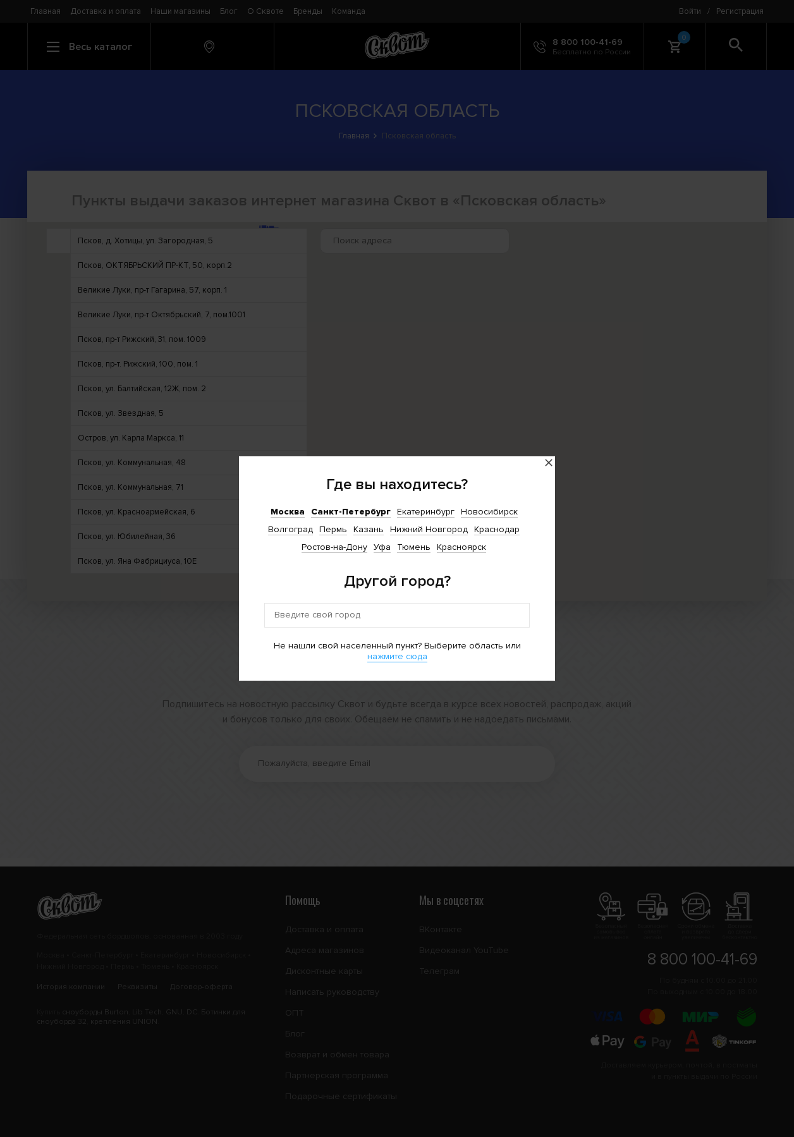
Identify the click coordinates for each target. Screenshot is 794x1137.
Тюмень (414, 547)
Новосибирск (489, 511)
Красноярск (461, 547)
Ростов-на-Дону (334, 547)
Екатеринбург (426, 511)
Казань (368, 529)
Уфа (382, 547)
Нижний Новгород (429, 529)
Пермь (333, 529)
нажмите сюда (397, 656)
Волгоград (290, 529)
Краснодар (497, 529)
